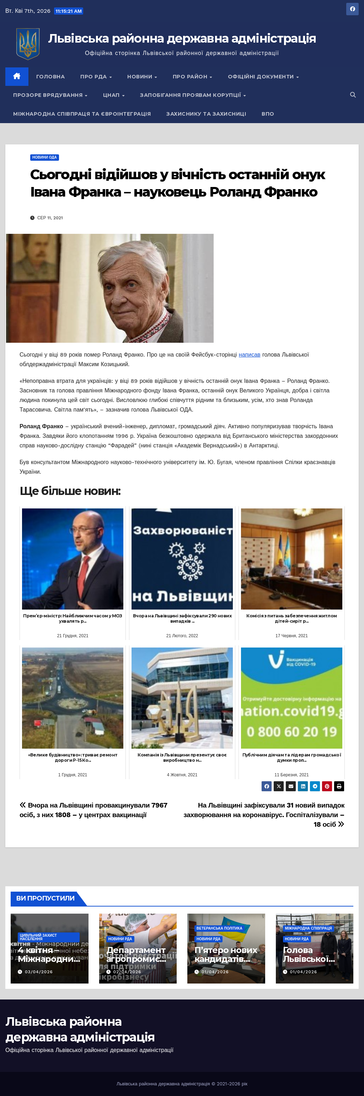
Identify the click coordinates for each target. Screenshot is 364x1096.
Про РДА (94, 76)
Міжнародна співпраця (308, 928)
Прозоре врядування (48, 95)
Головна (50, 76)
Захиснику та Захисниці (206, 114)
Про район (191, 76)
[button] (353, 95)
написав (250, 354)
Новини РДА (120, 939)
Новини (140, 76)
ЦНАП (112, 95)
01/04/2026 (215, 971)
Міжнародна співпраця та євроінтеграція (82, 114)
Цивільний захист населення (38, 937)
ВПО (268, 114)
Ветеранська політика (219, 928)
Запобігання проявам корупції (191, 95)
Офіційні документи (262, 76)
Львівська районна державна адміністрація (182, 38)
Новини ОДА (44, 157)
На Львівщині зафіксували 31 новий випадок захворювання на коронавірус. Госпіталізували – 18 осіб (263, 814)
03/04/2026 (39, 971)
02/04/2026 (127, 971)
